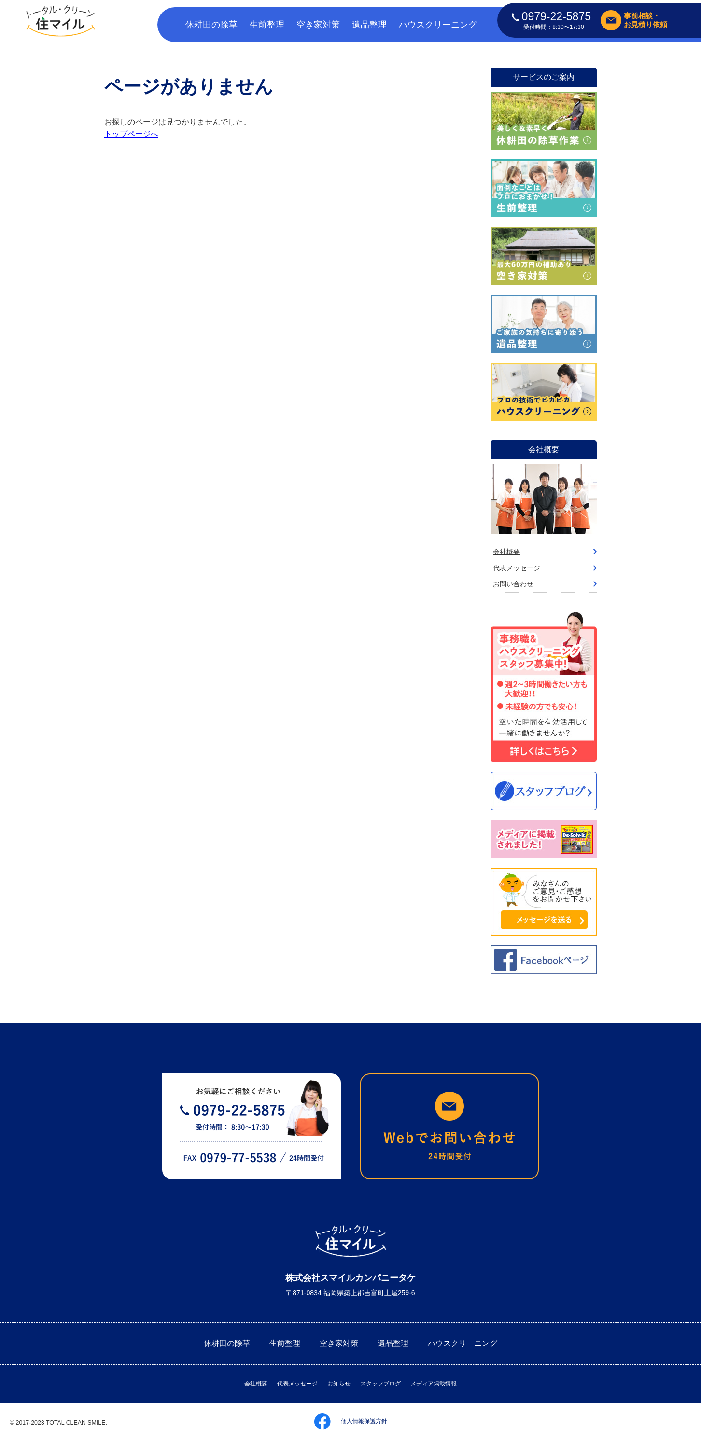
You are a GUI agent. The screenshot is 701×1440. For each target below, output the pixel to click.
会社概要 (506, 551)
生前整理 (267, 24)
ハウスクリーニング (438, 24)
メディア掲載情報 (433, 1383)
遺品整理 (369, 24)
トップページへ (131, 134)
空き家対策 (318, 24)
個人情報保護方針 (364, 1421)
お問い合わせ (513, 584)
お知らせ (338, 1383)
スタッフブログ (380, 1383)
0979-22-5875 (551, 16)
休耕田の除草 (211, 24)
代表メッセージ (516, 568)
